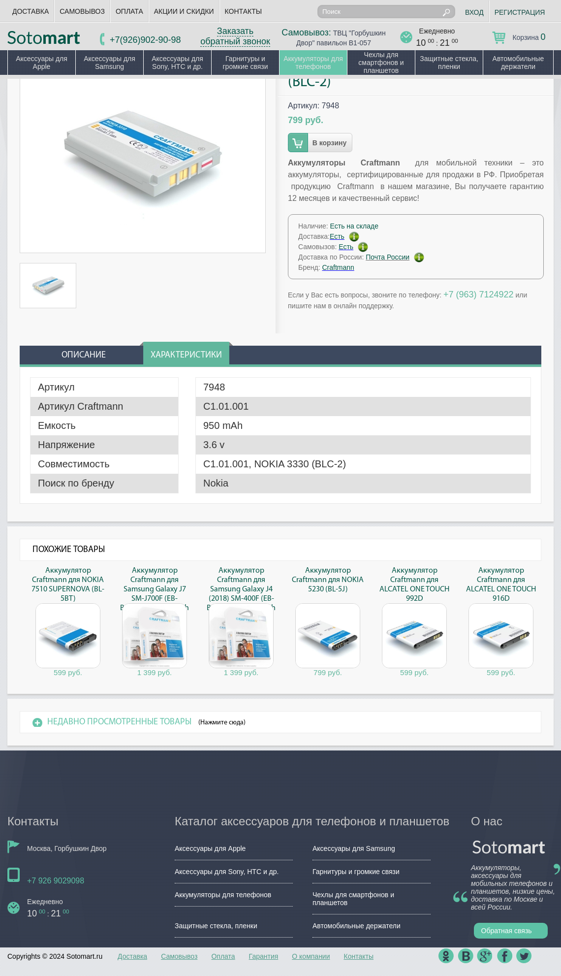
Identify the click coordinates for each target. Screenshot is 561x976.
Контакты (243, 11)
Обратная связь (506, 931)
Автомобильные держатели (518, 62)
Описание (84, 355)
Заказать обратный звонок (235, 36)
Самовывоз (82, 11)
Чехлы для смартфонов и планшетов (381, 62)
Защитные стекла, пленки (449, 62)
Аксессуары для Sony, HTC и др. (177, 62)
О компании (311, 956)
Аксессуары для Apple (41, 62)
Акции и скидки (184, 11)
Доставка (30, 11)
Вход (474, 12)
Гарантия (264, 956)
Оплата (129, 11)
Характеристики (186, 355)
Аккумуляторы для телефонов (313, 62)
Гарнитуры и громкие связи (245, 62)
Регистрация (520, 12)
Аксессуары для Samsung (109, 62)
